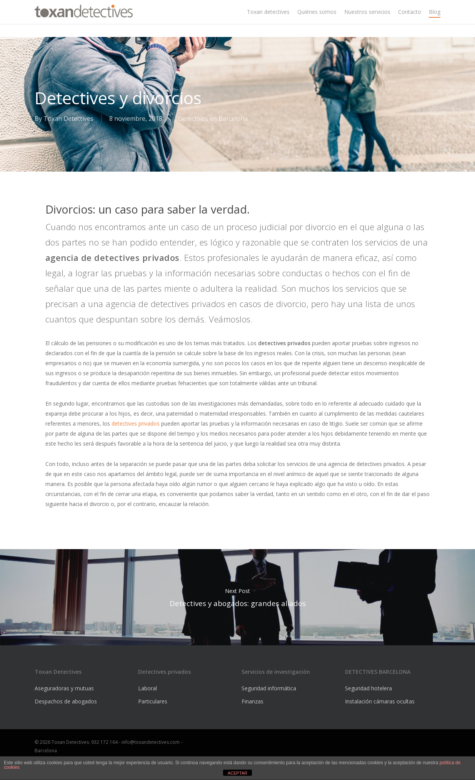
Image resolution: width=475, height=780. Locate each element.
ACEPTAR (237, 773)
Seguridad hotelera (368, 688)
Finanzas (252, 701)
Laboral (147, 688)
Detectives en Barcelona (213, 118)
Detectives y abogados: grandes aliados (237, 597)
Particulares (152, 701)
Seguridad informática (269, 688)
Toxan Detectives (68, 118)
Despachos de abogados (66, 701)
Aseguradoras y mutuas (64, 688)
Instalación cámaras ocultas (380, 701)
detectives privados (136, 423)
